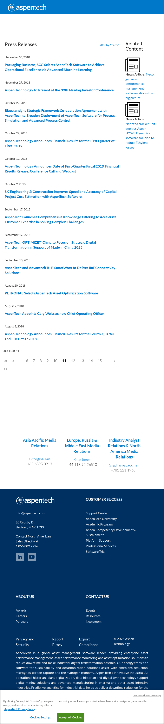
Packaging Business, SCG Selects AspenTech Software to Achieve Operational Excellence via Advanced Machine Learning (55, 67)
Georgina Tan (39, 459)
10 (55, 360)
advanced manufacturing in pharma (84, 682)
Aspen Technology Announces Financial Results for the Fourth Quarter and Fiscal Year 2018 (59, 336)
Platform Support (98, 540)
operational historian (31, 677)
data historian (86, 677)
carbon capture (43, 672)
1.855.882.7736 (27, 546)
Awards (21, 610)
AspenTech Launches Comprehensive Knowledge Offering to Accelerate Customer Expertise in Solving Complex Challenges (60, 219)
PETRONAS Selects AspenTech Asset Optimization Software (51, 293)
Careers (21, 616)
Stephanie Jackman (124, 465)
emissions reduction (133, 668)
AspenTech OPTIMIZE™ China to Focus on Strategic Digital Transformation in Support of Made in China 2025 (50, 244)
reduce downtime (28, 663)
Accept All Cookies (70, 717)
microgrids (23, 672)
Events (91, 610)
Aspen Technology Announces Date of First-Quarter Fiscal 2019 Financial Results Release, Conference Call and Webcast (62, 168)
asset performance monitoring (75, 658)
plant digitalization (60, 677)
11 (64, 360)
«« (5, 360)
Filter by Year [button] (109, 45)
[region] (82, 707)
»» (5, 368)
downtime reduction (123, 687)
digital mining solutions (33, 682)
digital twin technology (119, 677)
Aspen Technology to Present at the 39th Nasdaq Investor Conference (59, 90)
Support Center (97, 513)
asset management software (73, 653)
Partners (22, 621)
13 (82, 360)
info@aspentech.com (30, 513)
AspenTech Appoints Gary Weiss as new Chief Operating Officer (54, 313)
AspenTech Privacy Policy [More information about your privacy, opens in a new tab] (19, 709)
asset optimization (117, 658)
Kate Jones (82, 459)
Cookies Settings (40, 717)
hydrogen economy (80, 672)
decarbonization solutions (81, 668)
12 (73, 360)
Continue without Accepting (147, 695)
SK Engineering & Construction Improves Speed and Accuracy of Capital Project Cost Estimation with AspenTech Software (61, 194)
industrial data (75, 687)
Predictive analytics (45, 687)
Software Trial (95, 551)
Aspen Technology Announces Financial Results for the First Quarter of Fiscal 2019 (59, 143)
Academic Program (99, 524)
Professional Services (101, 546)
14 (91, 360)
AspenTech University (101, 519)
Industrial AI (139, 672)
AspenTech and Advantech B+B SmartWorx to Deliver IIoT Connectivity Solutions (60, 270)
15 (100, 360)
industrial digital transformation (80, 663)
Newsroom (93, 621)
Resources (93, 616)
